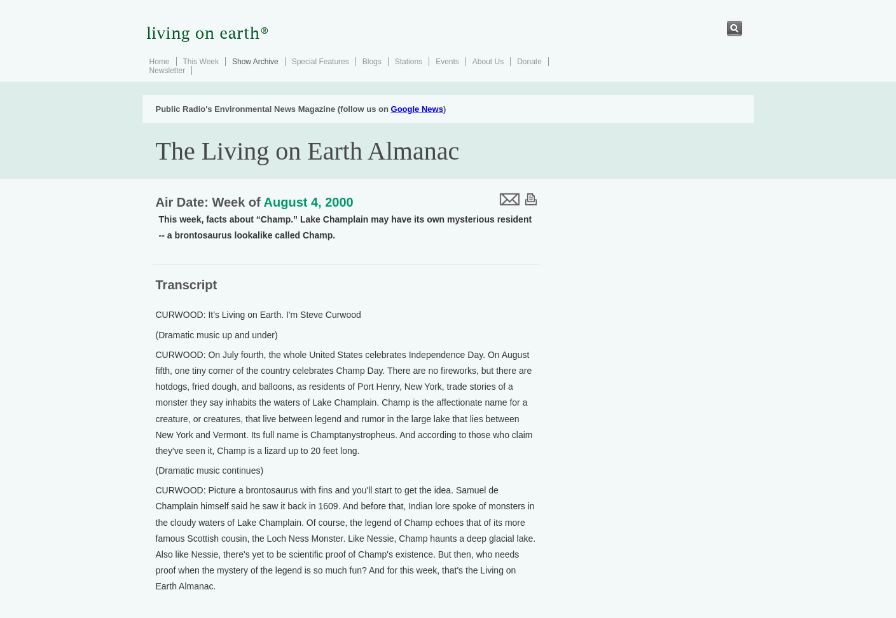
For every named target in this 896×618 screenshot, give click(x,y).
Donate (529, 61)
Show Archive (255, 61)
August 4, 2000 (309, 202)
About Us (488, 61)
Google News (417, 109)
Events (447, 61)
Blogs (372, 61)
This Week (201, 61)
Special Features (320, 61)
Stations (408, 61)
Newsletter (167, 70)
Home (159, 61)
